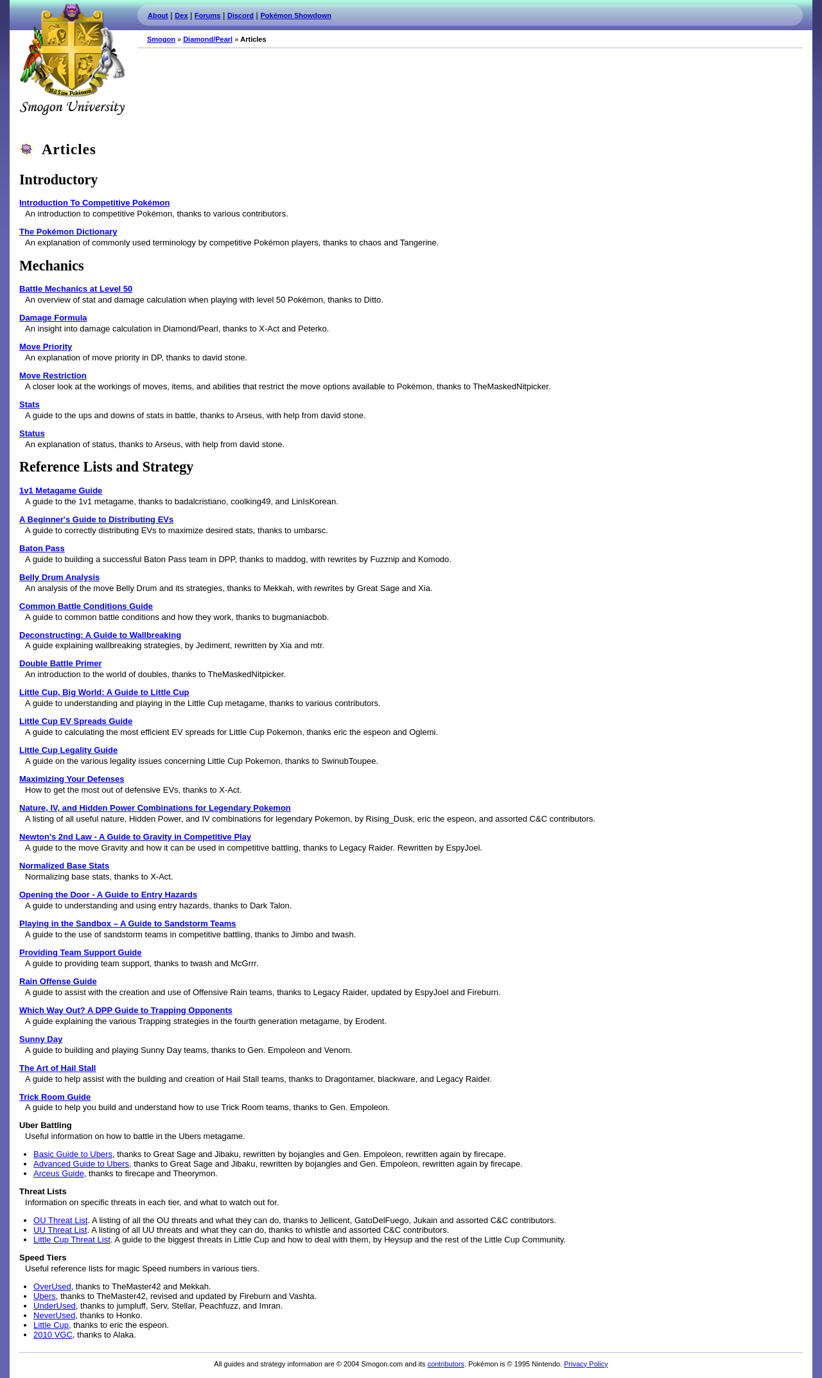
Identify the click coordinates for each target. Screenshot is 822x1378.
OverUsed (52, 1286)
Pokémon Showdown (296, 15)
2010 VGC (53, 1334)
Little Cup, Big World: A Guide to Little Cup (104, 692)
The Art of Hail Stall (57, 1068)
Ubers (44, 1296)
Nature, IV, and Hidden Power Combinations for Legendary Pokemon (155, 808)
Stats (29, 404)
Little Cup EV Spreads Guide (75, 721)
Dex (181, 15)
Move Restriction (53, 375)
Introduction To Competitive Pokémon (94, 203)
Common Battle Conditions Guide (86, 606)
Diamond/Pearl (207, 39)
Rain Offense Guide (58, 981)
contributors (446, 1364)
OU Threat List (60, 1220)
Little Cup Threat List (71, 1239)
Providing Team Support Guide (80, 952)
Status (32, 433)
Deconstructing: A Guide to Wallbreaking (100, 635)
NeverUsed (54, 1315)
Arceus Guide (58, 1173)
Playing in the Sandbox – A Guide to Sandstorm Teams (127, 923)
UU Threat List (60, 1230)
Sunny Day (40, 1039)
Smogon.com (72, 59)
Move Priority (45, 346)
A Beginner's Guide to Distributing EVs (96, 519)
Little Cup (51, 1325)
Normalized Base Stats (64, 865)
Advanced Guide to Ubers (81, 1164)
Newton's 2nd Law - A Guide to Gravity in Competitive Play (135, 837)
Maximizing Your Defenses (72, 779)
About (158, 15)
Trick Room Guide (55, 1097)
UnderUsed (54, 1306)
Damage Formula (53, 317)
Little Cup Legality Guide (68, 750)
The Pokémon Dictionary (68, 231)
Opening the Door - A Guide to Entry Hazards (108, 894)
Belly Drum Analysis (59, 577)
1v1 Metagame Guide (60, 490)
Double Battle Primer (60, 663)
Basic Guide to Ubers (72, 1154)
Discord (240, 15)
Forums (207, 15)
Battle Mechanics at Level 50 (75, 289)
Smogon (161, 39)
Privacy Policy (586, 1364)
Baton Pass (42, 548)
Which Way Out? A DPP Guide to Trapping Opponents (125, 1010)
